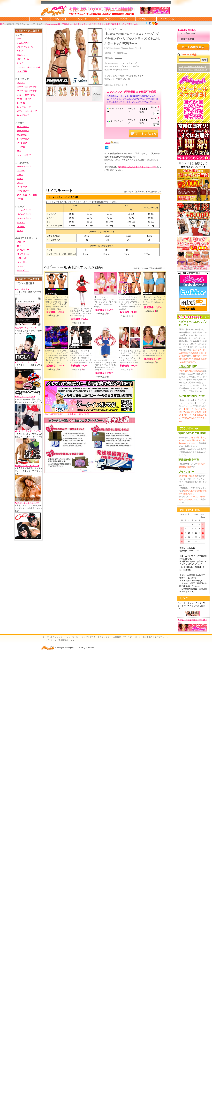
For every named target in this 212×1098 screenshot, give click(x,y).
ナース (20, 174)
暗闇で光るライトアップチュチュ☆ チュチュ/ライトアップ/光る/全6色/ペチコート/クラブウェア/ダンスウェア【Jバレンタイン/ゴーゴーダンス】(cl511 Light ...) (56, 356)
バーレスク (22, 143)
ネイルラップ (23, 250)
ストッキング (103, 19)
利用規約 (148, 637)
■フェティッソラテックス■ (27, 503)
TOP (2, 24)
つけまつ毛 (22, 258)
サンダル (21, 226)
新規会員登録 (193, 39)
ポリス (20, 178)
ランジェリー (61, 19)
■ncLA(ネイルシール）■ (25, 328)
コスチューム (167, 19)
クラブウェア (23, 131)
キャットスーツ (24, 166)
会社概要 (117, 637)
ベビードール (23, 59)
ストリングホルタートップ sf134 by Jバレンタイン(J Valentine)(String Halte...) (155, 353)
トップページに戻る (40, 19)
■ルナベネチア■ (22, 289)
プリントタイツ (24, 99)
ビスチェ (21, 63)
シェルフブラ (23, 43)
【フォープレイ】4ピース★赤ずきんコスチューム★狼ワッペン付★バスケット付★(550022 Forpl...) (81, 312)
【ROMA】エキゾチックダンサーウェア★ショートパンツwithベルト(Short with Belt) (154, 300)
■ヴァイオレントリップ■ (26, 362)
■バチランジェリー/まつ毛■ (27, 465)
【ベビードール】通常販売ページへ (58, 640)
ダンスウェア (23, 126)
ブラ (19, 39)
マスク (20, 266)
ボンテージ (188, 67)
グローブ (21, 242)
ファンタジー (23, 191)
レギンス (21, 103)
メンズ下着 (22, 71)
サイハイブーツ (24, 214)
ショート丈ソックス (26, 95)
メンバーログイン (193, 33)
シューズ (82, 19)
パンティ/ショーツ (25, 47)
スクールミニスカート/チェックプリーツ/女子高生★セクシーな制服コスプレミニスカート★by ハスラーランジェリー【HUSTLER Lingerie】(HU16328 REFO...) (130, 356)
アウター (124, 19)
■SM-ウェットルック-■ (25, 397)
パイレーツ (22, 187)
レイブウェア (23, 139)
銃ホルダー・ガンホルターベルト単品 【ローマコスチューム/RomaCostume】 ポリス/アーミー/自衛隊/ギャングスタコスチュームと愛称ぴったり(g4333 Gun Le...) (81, 356)
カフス (20, 231)
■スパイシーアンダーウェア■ (28, 431)
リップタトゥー (24, 254)
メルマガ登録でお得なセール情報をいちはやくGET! (89, 413)
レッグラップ (23, 115)
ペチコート (22, 199)
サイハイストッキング (27, 91)
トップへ (47, 637)
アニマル (21, 170)
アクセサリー (146, 19)
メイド (20, 183)
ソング (20, 51)
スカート (21, 151)
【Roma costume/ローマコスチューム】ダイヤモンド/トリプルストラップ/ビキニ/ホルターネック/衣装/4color (91, 24)
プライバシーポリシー (133, 637)
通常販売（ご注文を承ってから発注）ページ (137, 167)
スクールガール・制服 (27, 195)
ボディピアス (23, 270)
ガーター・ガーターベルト (29, 67)
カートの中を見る (193, 47)
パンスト (21, 83)
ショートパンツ (24, 155)
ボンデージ (22, 135)
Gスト (181, 67)
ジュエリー (22, 262)
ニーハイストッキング (27, 87)
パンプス (21, 222)
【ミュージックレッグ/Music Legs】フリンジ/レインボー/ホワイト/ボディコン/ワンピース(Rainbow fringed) (105, 301)
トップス (21, 147)
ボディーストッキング (27, 111)
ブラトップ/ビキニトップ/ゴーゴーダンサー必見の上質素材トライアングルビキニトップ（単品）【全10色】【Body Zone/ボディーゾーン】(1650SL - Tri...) (56, 303)
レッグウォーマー (25, 107)
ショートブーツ (24, 218)
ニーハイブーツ (24, 210)
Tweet (107, 142)
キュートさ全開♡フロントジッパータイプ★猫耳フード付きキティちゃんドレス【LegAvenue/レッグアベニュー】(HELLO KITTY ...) (105, 365)
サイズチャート (161, 637)
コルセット (22, 55)
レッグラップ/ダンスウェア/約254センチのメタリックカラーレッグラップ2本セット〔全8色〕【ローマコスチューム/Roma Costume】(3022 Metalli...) (130, 303)
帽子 (19, 246)
